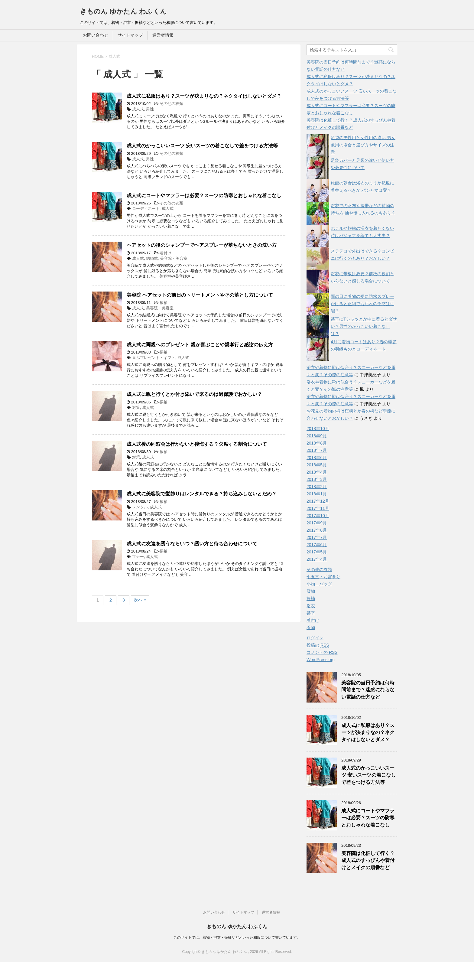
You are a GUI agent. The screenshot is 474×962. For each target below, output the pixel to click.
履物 (311, 591)
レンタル (140, 507)
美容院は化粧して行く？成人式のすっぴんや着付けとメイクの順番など (367, 860)
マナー (138, 556)
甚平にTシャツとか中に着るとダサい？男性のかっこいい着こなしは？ (364, 326)
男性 (150, 109)
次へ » (140, 599)
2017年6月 (317, 544)
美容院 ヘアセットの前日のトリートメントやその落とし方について (200, 295)
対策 (136, 407)
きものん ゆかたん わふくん (123, 11)
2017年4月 (317, 559)
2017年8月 (317, 530)
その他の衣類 (171, 103)
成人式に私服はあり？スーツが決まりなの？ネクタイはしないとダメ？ (204, 96)
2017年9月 (317, 522)
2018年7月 (317, 450)
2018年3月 (317, 479)
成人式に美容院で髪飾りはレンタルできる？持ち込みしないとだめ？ (202, 493)
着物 (311, 627)
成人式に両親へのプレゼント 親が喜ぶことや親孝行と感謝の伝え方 (200, 344)
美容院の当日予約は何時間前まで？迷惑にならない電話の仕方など (367, 689)
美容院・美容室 (173, 258)
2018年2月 (317, 486)
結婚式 (152, 258)
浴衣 (311, 605)
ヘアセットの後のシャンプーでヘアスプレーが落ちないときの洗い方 (202, 245)
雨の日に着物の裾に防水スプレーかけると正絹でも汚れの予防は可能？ (362, 303)
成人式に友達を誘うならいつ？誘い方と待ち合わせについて (192, 543)
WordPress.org (321, 659)
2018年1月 (317, 493)
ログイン (315, 637)
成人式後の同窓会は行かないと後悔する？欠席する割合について (197, 444)
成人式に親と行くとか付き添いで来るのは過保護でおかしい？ (194, 394)
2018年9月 (317, 435)
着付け (165, 253)
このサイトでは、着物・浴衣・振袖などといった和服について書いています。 (237, 937)
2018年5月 (317, 464)
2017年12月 (318, 501)
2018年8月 (317, 443)
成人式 (138, 109)
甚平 (311, 613)
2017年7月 (317, 537)
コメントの (322, 652)
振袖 (163, 302)
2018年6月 (317, 457)
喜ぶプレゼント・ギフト (153, 357)
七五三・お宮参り (323, 576)
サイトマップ (130, 35)
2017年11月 (318, 508)
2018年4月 (317, 472)
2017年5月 (317, 551)
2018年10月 (318, 428)
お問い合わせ (95, 35)
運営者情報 (163, 35)
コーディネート (146, 208)
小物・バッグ (319, 584)
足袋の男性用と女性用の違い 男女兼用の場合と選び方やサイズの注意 (363, 145)
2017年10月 (318, 515)
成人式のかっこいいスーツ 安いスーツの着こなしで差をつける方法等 (202, 145)
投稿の (318, 645)
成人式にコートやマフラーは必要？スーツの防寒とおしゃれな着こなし (204, 195)
